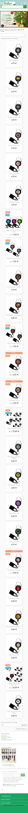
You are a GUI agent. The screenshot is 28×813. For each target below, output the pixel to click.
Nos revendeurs (8, 765)
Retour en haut (21, 729)
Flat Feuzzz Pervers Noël (14, 315)
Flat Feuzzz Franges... (14, 570)
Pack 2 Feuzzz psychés (14, 258)
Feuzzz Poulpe (14, 173)
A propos (4, 738)
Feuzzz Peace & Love (14, 117)
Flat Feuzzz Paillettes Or (14, 626)
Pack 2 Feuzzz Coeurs (14, 343)
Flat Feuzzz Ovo (14, 513)
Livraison (3, 735)
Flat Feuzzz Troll (14, 655)
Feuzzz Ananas (14, 202)
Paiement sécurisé (6, 739)
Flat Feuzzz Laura (14, 400)
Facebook (2, 790)
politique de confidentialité (9, 785)
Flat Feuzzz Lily (14, 372)
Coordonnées (5, 803)
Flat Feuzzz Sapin (14, 598)
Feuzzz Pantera (14, 541)
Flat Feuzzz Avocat (14, 485)
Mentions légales (6, 737)
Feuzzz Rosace (14, 60)
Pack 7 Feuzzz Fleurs (14, 428)
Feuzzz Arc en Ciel (14, 89)
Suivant (25, 725)
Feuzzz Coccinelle (14, 145)
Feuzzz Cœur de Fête (14, 287)
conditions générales (16, 784)
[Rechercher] (14, 6)
